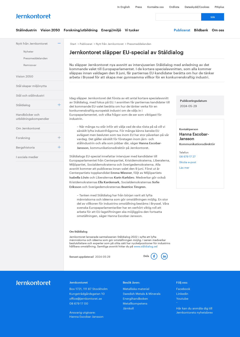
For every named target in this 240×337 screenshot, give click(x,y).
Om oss (218, 30)
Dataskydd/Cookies (197, 7)
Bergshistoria (25, 147)
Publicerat (182, 30)
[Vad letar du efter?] (178, 17)
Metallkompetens (135, 303)
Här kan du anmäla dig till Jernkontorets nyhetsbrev (194, 309)
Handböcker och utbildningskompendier (32, 116)
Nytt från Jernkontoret (32, 43)
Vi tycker (132, 30)
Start (73, 43)
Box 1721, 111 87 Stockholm (88, 288)
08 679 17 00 (78, 303)
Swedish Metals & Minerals (141, 293)
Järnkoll (128, 307)
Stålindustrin (26, 30)
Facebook (183, 288)
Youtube (182, 298)
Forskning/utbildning (81, 30)
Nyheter (28, 51)
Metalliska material (136, 288)
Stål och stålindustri (30, 95)
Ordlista (174, 7)
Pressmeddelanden (35, 58)
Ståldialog (23, 104)
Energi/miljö (111, 30)
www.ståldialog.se (145, 246)
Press (138, 7)
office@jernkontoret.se (85, 298)
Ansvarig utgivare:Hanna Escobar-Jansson (86, 314)
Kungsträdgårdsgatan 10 (87, 293)
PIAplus (219, 7)
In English (123, 7)
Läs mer (189, 167)
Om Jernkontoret (28, 127)
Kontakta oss (155, 7)
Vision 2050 (50, 30)
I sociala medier (27, 156)
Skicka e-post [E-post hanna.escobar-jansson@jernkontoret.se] (187, 162)
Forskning (23, 137)
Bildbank (201, 30)
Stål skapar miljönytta (31, 85)
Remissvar (29, 65)
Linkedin (182, 293)
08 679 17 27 (187, 156)
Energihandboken (135, 298)
